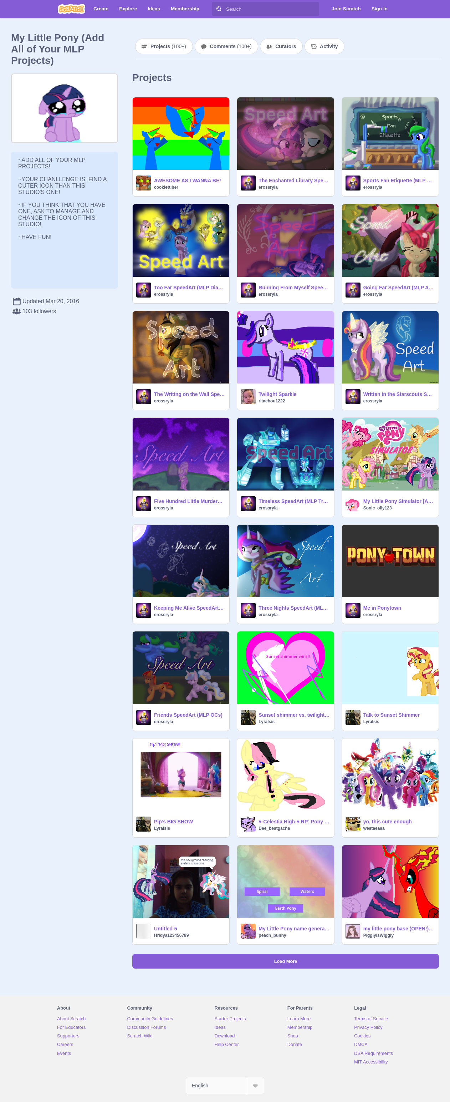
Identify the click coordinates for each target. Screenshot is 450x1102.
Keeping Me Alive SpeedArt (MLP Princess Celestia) (189, 608)
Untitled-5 (165, 928)
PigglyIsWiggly (378, 935)
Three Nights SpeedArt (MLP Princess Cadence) (294, 608)
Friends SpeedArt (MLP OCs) (188, 715)
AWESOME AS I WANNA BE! (187, 180)
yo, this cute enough (387, 821)
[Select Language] (225, 1085)
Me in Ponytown (382, 608)
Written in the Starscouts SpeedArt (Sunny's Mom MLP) (398, 394)
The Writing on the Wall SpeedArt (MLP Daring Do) (189, 394)
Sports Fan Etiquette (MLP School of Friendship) (398, 180)
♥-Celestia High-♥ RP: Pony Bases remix (294, 821)
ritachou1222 (272, 400)
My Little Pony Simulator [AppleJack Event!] (398, 501)
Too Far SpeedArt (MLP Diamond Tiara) (189, 287)
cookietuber (166, 187)
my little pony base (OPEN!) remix (398, 928)
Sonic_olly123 (377, 508)
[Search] (219, 9)
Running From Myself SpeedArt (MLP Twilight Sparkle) (294, 287)
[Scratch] (71, 9)
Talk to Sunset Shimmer (391, 715)
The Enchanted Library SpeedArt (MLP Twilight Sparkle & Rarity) (294, 180)
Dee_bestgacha (274, 828)
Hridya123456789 (171, 935)
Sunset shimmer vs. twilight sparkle (294, 715)
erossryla (268, 187)
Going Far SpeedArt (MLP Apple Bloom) (398, 287)
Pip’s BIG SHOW (173, 821)
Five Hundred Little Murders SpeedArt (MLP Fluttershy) (189, 501)
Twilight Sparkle (277, 394)
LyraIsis (267, 721)
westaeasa (374, 828)
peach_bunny (272, 935)
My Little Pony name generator (294, 928)
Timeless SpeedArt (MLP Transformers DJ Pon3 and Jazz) (294, 501)
